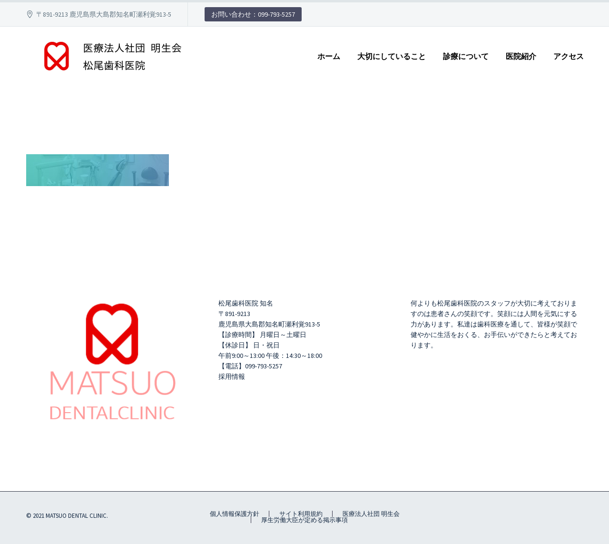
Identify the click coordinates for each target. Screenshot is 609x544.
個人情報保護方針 (234, 514)
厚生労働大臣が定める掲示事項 (304, 520)
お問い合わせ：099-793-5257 (253, 14)
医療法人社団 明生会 (371, 514)
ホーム (328, 56)
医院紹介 (521, 56)
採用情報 (231, 376)
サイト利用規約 (301, 514)
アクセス (568, 56)
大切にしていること (391, 56)
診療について (466, 56)
